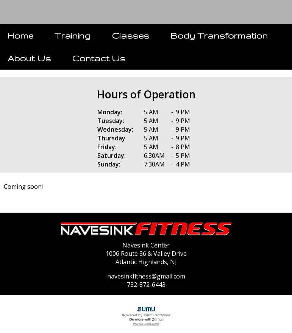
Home (20, 35)
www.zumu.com (146, 323)
